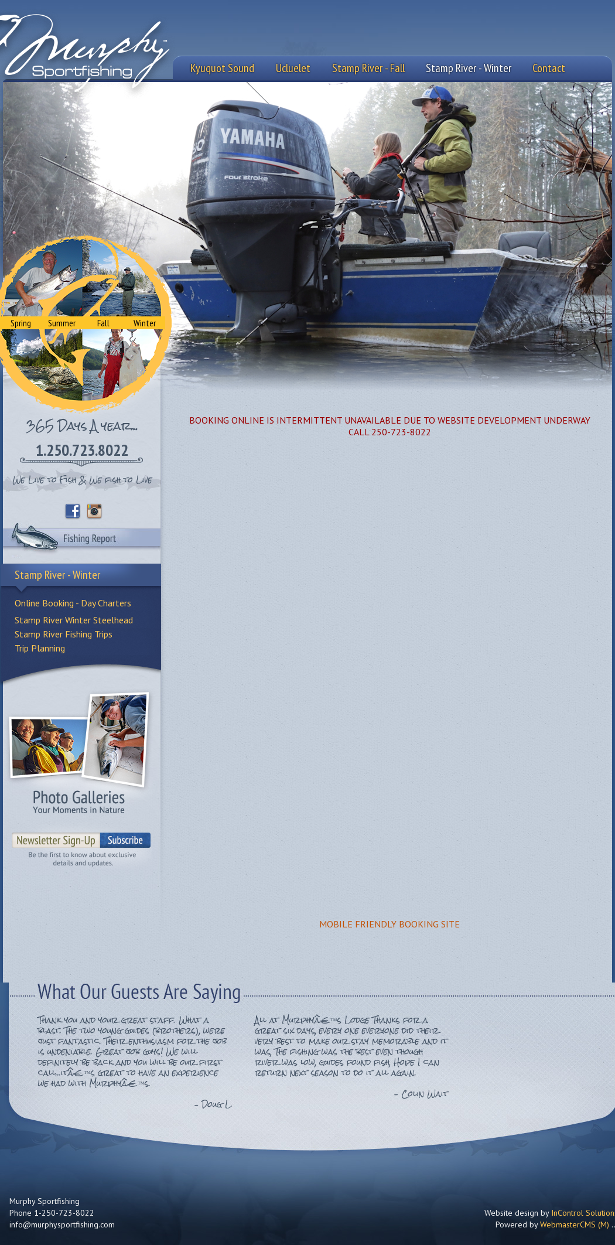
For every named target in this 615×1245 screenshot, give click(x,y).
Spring (21, 323)
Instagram (95, 511)
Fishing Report (81, 540)
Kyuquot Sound (222, 68)
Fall (103, 323)
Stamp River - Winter (468, 68)
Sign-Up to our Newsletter (82, 845)
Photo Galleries (79, 751)
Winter (145, 323)
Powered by (552, 1224)
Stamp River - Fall (368, 68)
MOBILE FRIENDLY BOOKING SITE (389, 924)
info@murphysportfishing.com (62, 1224)
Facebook (72, 511)
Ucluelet (293, 68)
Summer (62, 323)
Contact (548, 68)
